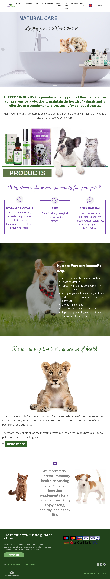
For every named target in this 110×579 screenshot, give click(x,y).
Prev (3, 49)
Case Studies (59, 4)
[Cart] (100, 5)
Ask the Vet (66, 5)
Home (18, 3)
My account (84, 4)
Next (107, 49)
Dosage (39, 3)
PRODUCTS (14, 555)
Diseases (49, 3)
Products (28, 3)
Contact (74, 3)
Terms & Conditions (89, 573)
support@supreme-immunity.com (21, 564)
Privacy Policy (102, 573)
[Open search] (95, 5)
